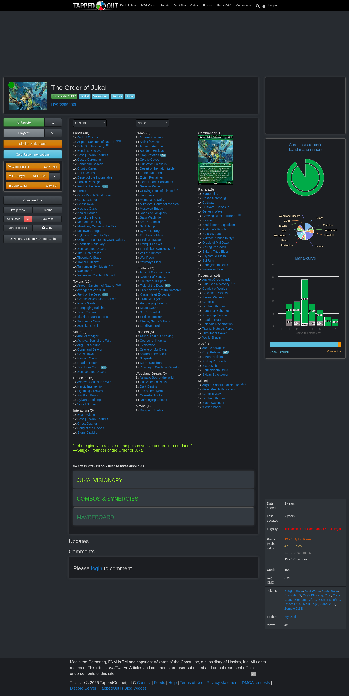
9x (75, 191)
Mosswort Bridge (89, 231)
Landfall (84, 96)
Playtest (23, 133)
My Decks (291, 617)
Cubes (194, 5)
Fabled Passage (88, 182)
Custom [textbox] (80, 123)
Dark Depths (86, 173)
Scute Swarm (86, 312)
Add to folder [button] (18, 227)
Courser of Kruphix (153, 281)
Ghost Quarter (87, 199)
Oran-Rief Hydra (151, 299)
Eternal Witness (213, 297)
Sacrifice (117, 96)
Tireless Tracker (151, 239)
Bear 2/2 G (312, 591)
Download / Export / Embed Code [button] (33, 239)
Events (164, 5)
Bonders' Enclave (89, 150)
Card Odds (13, 219)
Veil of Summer (88, 404)
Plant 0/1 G (327, 604)
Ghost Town (85, 204)
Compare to (32, 200)
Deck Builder (128, 5)
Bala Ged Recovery (90, 146)
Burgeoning (210, 193)
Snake (130, 96)
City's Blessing (313, 595)
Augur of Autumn (88, 345)
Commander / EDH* (64, 96)
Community (243, 5)
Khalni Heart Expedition (156, 294)
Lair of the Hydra (89, 217)
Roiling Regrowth (214, 247)
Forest (81, 191)
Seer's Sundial (150, 222)
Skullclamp (147, 226)
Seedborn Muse (88, 367)
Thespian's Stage (89, 257)
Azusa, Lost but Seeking (156, 336)
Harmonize (147, 195)
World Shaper (211, 337)
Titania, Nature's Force (93, 317)
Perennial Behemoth (216, 310)
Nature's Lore (211, 233)
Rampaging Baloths (91, 308)
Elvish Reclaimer (151, 177)
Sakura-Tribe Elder (215, 251)
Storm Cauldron (88, 432)
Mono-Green (100, 96)
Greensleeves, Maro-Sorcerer (97, 299)
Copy (47, 227)
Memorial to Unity (89, 222)
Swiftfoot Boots (87, 395)
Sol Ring (208, 260)
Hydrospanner (63, 104)
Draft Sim (180, 5)
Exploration (147, 345)
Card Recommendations (33, 154)
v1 (53, 133)
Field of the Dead (89, 186)
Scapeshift (147, 358)
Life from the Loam (215, 306)
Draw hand (47, 219)
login (96, 568)
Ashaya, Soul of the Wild (94, 340)
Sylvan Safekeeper (90, 400)
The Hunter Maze (89, 253)
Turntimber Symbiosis (92, 266)
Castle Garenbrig (89, 159)
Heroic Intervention (90, 386)
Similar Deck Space (32, 144)
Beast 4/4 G (292, 595)
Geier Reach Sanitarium (94, 195)
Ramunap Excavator (216, 315)
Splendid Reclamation (217, 324)
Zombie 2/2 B (293, 608)
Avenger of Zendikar (91, 290)
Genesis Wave (150, 186)
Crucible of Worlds (215, 293)
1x (75, 137)
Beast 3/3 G (330, 591)
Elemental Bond (151, 173)
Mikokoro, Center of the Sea (96, 226)
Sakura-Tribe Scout (153, 354)
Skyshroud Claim (214, 256)
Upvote (24, 122)
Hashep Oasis (87, 208)
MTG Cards (148, 5)
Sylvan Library (150, 231)
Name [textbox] (142, 123)
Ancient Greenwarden (155, 272)
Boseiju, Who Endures (92, 155)
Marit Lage (310, 604)
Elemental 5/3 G (330, 599)
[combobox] (90, 123)
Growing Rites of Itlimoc (156, 191)
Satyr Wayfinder (151, 217)
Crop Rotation (149, 155)
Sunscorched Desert (91, 248)
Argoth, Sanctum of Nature (95, 142)
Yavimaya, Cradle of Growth (96, 275)
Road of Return (88, 363)
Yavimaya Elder (150, 262)
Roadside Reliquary (91, 244)
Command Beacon (90, 164)
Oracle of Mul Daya (153, 349)
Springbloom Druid (215, 265)
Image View (18, 210)
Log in (272, 5)
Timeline (47, 210)
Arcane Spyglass (151, 137)
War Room (84, 271)
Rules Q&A (224, 5)
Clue (328, 595)
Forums (208, 5)
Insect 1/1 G (292, 604)
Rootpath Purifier (151, 410)
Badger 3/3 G (293, 591)
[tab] (163, 479)
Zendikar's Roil (87, 325)
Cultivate (208, 202)
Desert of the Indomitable (94, 177)
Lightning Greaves (90, 391)
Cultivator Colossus (153, 164)
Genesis (208, 302)
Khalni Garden (87, 213)
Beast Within (86, 414)
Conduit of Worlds (214, 288)
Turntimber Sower (89, 321)
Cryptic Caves (87, 168)
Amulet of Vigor (87, 336)
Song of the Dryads (90, 428)
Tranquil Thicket (88, 262)
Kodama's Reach (214, 229)
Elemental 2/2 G (305, 599)
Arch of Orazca (87, 137)
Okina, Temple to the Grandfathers (101, 239)
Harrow (207, 220)
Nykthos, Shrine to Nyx (93, 235)
